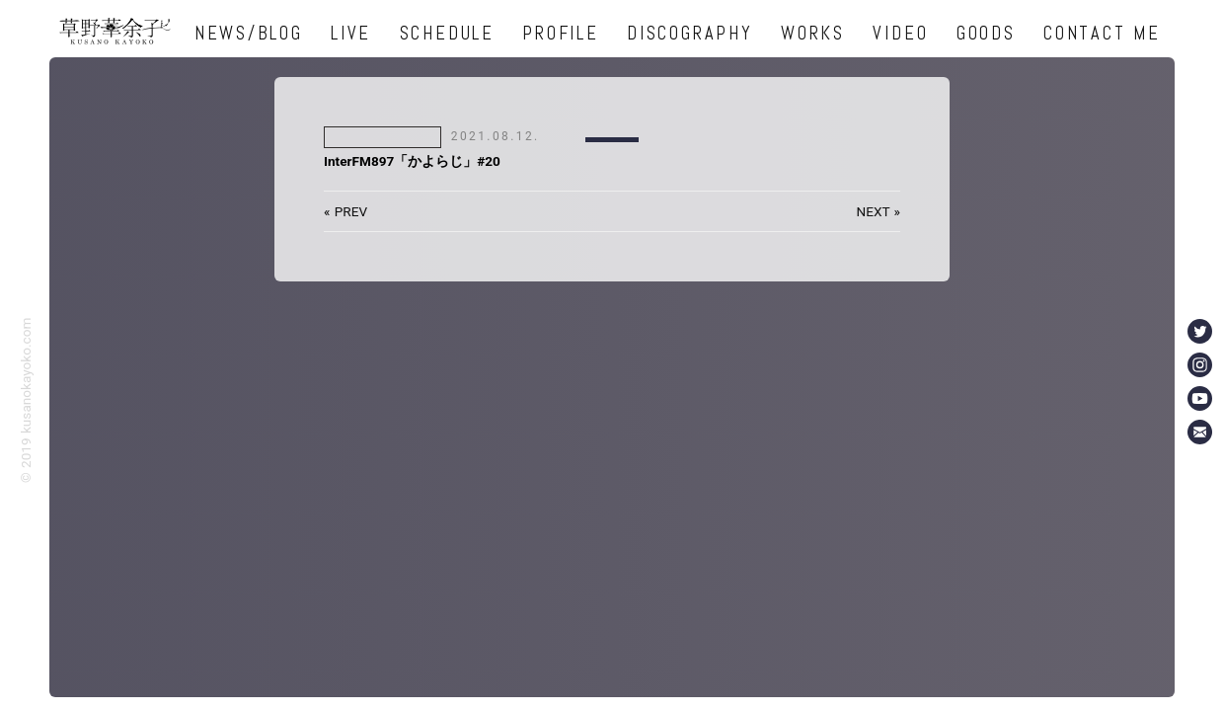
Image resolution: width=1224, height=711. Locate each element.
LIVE (351, 33)
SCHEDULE (447, 33)
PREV (351, 211)
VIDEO (900, 33)
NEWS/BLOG (248, 33)
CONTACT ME (1102, 33)
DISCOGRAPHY (689, 33)
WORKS (813, 33)
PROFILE (560, 33)
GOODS (986, 33)
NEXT (872, 211)
